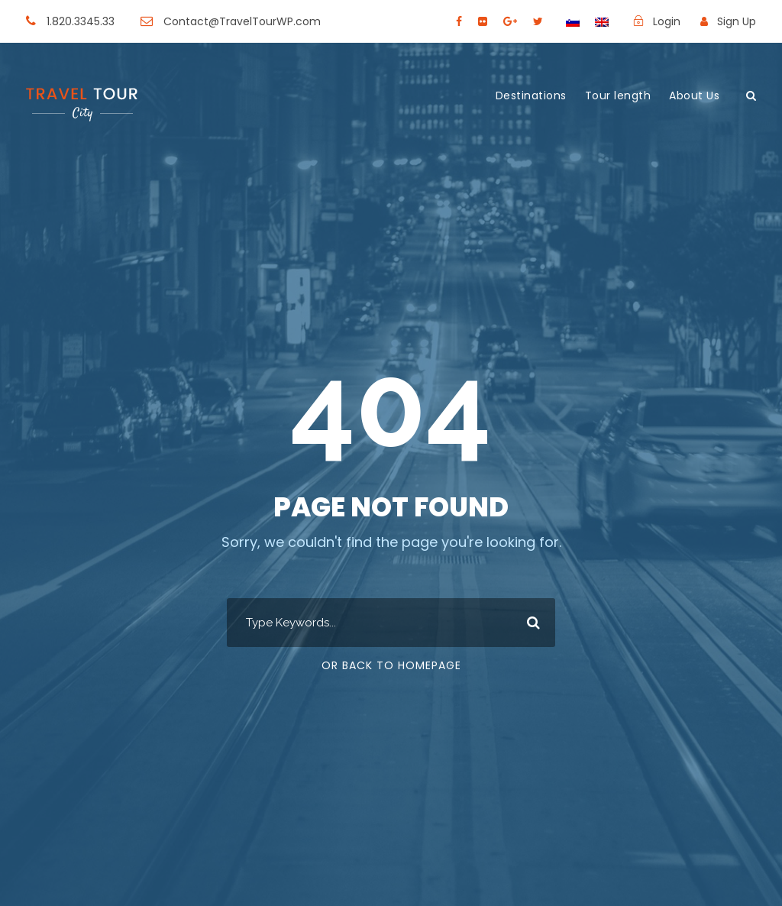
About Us (694, 95)
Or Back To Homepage (391, 665)
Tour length (618, 95)
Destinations (531, 95)
